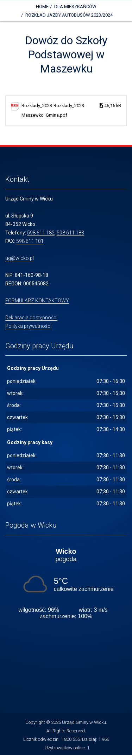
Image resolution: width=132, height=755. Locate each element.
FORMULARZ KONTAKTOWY (37, 300)
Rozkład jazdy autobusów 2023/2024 (69, 15)
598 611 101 (30, 241)
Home (42, 6)
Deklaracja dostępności (31, 317)
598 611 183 (70, 233)
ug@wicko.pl (19, 258)
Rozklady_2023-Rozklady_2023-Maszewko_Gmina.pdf (71, 109)
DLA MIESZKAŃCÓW (75, 6)
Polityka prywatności (28, 326)
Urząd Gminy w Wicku (84, 722)
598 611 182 (41, 233)
